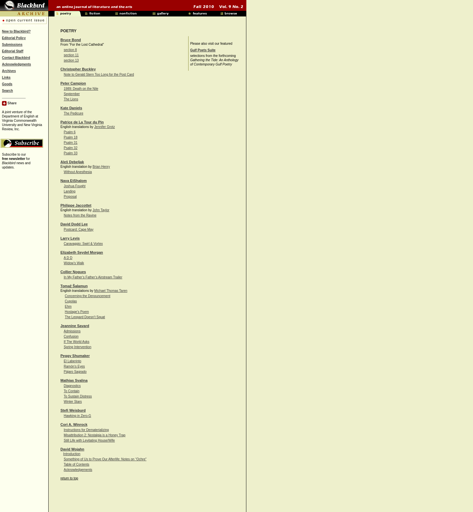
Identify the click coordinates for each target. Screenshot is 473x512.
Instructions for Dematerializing (86, 430)
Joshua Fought (74, 186)
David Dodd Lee (74, 224)
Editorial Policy (14, 38)
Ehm (68, 306)
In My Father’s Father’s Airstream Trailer (93, 277)
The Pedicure (73, 113)
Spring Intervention (77, 347)
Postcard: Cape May (79, 229)
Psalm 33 (71, 153)
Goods (7, 84)
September (72, 94)
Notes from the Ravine (80, 215)
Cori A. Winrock (73, 424)
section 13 (71, 60)
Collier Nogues (73, 272)
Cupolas (71, 301)
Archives (9, 71)
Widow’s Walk (74, 263)
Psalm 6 (70, 132)
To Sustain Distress (78, 396)
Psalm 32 (71, 148)
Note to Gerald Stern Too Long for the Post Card (99, 74)
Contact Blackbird (16, 58)
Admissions (72, 331)
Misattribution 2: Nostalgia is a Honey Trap (94, 435)
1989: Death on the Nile (81, 88)
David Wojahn (72, 449)
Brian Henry (101, 166)
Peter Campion (73, 83)
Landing (70, 191)
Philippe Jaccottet (75, 205)
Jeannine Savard (74, 326)
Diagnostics (72, 386)
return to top (69, 478)
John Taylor (101, 210)
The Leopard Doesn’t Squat (85, 317)
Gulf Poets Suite (202, 50)
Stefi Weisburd (73, 410)
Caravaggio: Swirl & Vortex (83, 243)
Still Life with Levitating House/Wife (89, 440)
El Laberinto (72, 361)
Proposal (70, 196)
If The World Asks (76, 342)
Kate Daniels (71, 108)
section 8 (70, 50)
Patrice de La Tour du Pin (82, 122)
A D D (68, 258)
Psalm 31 (71, 142)
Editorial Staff (12, 51)
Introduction (71, 454)
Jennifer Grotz (104, 127)
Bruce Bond (70, 40)
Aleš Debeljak (72, 162)
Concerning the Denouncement (87, 296)
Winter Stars (73, 401)
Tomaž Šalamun (74, 286)
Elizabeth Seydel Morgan (81, 252)
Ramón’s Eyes (74, 366)
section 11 (71, 55)
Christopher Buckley (78, 69)
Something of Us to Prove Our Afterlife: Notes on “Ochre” (105, 459)
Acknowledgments (16, 64)
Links (6, 77)
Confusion (71, 336)
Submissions (12, 44)
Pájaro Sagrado (75, 371)
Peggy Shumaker (75, 356)
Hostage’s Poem (77, 312)
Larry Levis (70, 238)
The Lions (71, 99)
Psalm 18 (71, 137)
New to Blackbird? (16, 31)
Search (7, 90)
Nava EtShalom (73, 181)
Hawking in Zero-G (77, 416)
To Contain (71, 391)
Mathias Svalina (74, 380)
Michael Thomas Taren (110, 291)
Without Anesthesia (78, 172)
